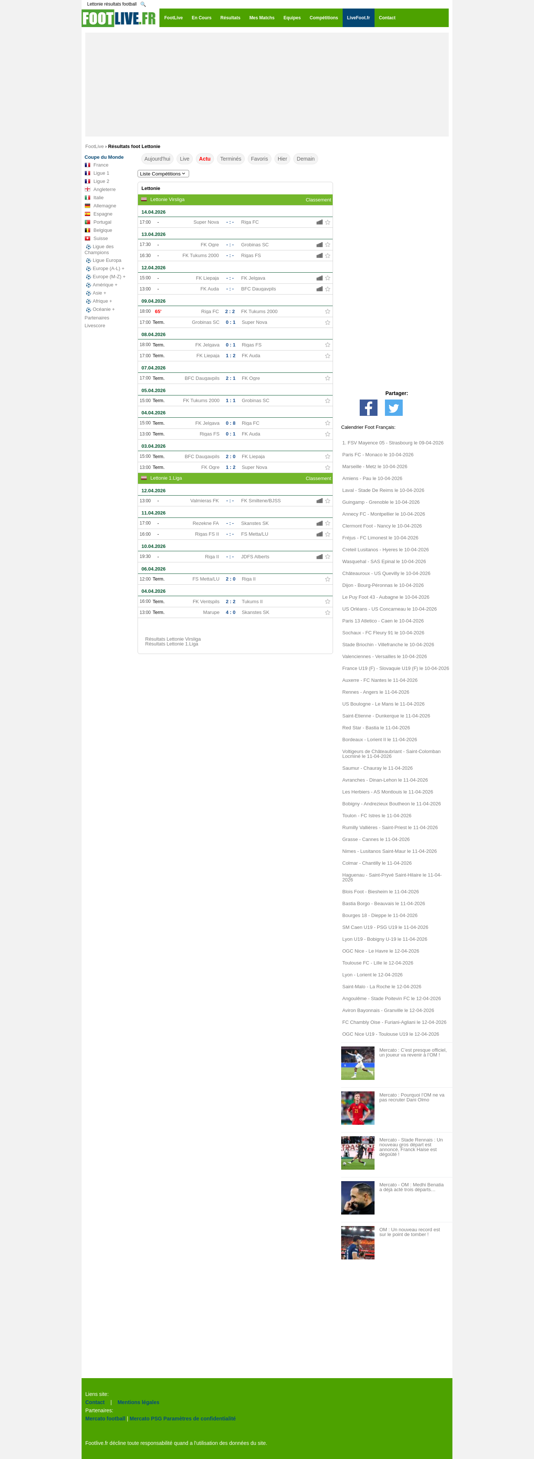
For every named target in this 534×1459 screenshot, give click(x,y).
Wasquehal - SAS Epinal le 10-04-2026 (384, 561)
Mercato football (105, 1419)
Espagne (98, 214)
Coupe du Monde (104, 157)
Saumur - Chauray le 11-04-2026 (377, 768)
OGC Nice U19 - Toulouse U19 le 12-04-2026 (390, 1034)
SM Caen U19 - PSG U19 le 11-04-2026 (385, 927)
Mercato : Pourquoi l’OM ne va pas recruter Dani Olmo (412, 1097)
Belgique (98, 230)
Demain (305, 159)
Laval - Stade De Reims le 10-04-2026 (383, 490)
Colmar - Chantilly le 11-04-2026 (377, 863)
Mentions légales (138, 1402)
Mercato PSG (146, 1419)
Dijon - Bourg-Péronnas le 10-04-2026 (383, 585)
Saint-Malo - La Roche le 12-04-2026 (381, 986)
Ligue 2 (97, 181)
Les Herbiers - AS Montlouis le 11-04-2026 (387, 792)
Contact (95, 1402)
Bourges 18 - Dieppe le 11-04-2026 (380, 915)
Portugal (98, 222)
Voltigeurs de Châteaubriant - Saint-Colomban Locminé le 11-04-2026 (391, 754)
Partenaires (97, 318)
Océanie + (100, 309)
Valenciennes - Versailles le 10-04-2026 (384, 656)
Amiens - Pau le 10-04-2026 (372, 478)
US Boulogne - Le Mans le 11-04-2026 (383, 704)
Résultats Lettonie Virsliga (173, 639)
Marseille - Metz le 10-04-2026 (375, 466)
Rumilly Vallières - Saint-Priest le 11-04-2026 (390, 827)
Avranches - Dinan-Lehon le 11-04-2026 (385, 780)
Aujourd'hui (158, 159)
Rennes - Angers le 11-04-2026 (375, 692)
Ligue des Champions (99, 249)
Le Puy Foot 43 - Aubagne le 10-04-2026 (385, 597)
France (96, 165)
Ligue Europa (103, 260)
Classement (319, 200)
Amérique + (101, 285)
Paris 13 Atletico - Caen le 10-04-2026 (383, 621)
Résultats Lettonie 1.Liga (171, 644)
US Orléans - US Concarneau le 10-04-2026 (389, 609)
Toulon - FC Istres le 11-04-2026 (376, 815)
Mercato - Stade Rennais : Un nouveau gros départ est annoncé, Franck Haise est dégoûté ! (411, 1147)
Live (184, 159)
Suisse (96, 238)
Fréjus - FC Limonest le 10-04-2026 (380, 537)
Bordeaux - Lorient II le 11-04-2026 (379, 739)
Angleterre (100, 190)
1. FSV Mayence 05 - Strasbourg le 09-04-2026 (393, 443)
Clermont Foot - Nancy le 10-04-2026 (382, 526)
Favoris (259, 159)
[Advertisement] (267, 85)
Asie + (95, 293)
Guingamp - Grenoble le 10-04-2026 (381, 502)
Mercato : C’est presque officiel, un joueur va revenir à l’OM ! (413, 1052)
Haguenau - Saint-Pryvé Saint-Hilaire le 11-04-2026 (392, 877)
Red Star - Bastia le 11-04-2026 (376, 727)
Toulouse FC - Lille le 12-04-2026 (377, 963)
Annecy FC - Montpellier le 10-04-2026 (383, 514)
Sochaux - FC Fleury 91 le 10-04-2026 (383, 632)
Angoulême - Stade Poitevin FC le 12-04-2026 (391, 998)
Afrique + (98, 301)
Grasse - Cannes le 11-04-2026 (376, 839)
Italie (94, 198)
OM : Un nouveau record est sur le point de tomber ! (409, 1232)
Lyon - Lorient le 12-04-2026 (372, 974)
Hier (282, 159)
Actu (205, 159)
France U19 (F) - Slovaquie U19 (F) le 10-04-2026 (395, 668)
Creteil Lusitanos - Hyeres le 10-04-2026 (385, 549)
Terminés (230, 159)
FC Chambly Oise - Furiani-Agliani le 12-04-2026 (394, 1022)
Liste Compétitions (163, 174)
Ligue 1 (97, 173)
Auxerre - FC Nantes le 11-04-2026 (380, 680)
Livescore (95, 325)
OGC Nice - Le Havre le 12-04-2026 (380, 951)
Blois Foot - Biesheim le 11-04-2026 (380, 891)
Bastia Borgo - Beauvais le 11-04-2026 (383, 903)
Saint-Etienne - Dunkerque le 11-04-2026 (386, 716)
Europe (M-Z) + (105, 277)
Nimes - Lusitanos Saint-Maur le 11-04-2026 (389, 851)
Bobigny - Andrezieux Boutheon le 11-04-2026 (391, 803)
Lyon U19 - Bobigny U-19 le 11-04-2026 (384, 939)
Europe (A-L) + (105, 269)
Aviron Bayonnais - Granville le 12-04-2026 (388, 1010)
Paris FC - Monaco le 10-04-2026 (377, 454)
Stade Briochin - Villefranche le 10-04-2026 (388, 644)
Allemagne (100, 206)
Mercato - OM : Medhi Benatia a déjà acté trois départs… (411, 1187)
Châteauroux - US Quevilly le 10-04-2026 (386, 573)
